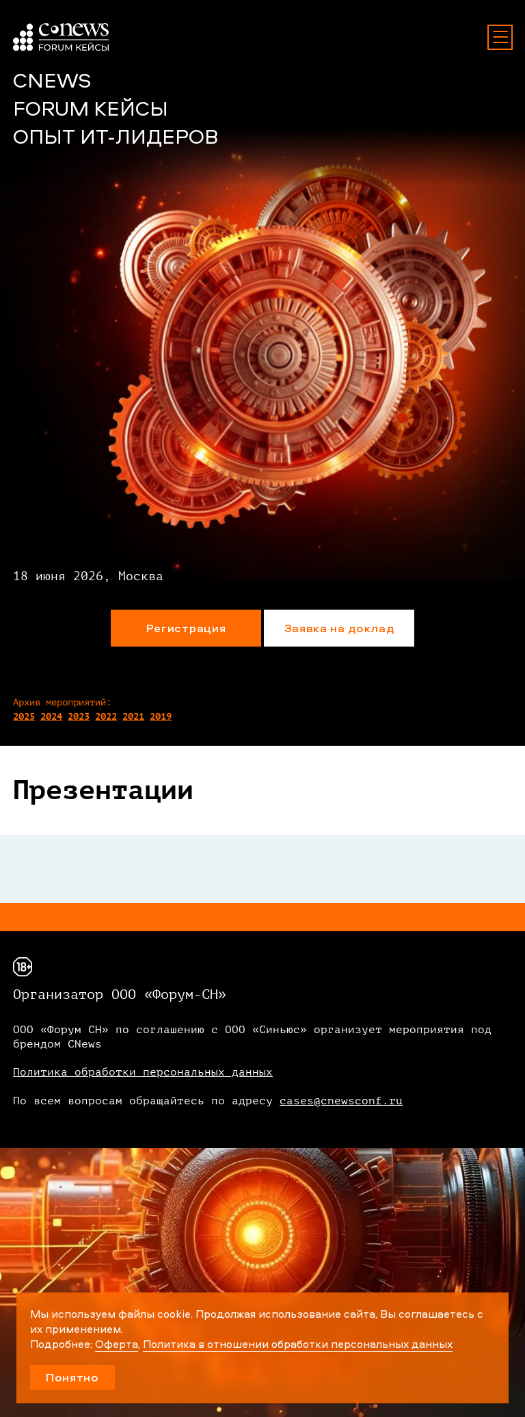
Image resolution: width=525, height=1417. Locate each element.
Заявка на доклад (339, 628)
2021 (133, 717)
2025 (24, 717)
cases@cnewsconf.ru (341, 1101)
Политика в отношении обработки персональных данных (298, 1343)
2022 (106, 717)
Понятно (72, 1377)
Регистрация (186, 628)
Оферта (116, 1343)
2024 (51, 717)
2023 (79, 717)
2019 (161, 717)
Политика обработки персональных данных (143, 1072)
